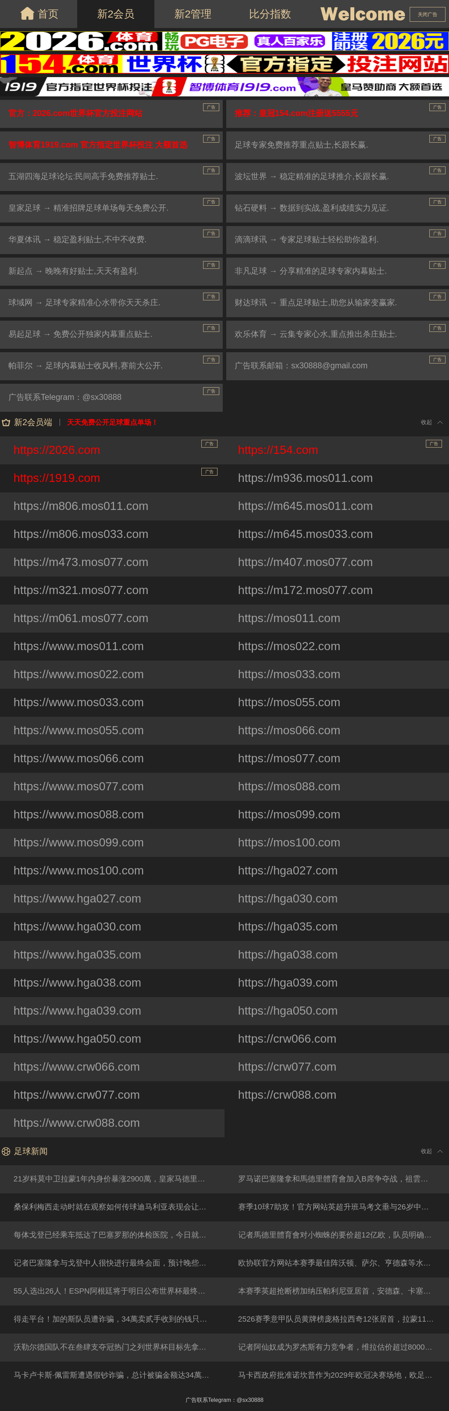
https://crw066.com (289, 1039)
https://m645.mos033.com (307, 534)
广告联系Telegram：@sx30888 (67, 397)
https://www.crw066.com (78, 1067)
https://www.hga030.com (79, 927)
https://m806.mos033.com (82, 534)
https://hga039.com (289, 983)
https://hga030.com (289, 899)
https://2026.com (115, 448)
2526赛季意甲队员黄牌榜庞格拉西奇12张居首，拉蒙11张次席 (344, 1319)
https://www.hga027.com (79, 899)
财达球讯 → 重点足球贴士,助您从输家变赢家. (319, 303)
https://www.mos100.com (80, 871)
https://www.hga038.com (79, 983)
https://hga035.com (289, 927)
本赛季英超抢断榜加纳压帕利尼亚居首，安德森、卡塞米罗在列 (344, 1291)
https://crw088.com (289, 1095)
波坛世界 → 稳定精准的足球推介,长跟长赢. (315, 177)
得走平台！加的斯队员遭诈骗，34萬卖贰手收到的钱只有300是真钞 (119, 1319)
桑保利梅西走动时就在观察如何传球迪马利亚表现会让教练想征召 (119, 1207)
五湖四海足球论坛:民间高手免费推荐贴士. (87, 177)
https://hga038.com (289, 955)
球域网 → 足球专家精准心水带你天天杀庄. (88, 303)
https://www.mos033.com (80, 702)
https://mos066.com (291, 730)
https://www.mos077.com (80, 786)
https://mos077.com (291, 758)
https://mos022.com (291, 646)
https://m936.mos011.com (307, 478)
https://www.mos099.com (80, 843)
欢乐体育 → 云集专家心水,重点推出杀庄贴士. (319, 334)
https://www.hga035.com (79, 955)
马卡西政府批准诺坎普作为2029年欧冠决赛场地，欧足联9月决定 (344, 1375)
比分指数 (270, 14)
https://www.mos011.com (80, 646)
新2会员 (116, 14)
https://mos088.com (291, 786)
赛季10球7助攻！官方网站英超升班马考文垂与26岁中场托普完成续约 (344, 1207)
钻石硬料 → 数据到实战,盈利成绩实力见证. (315, 208)
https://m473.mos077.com (82, 562)
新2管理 (193, 14)
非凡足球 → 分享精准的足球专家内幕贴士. (314, 271)
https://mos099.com (291, 815)
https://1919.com (115, 476)
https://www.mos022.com (80, 674)
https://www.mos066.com (80, 758)
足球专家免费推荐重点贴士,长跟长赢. (304, 145)
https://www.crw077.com (78, 1095)
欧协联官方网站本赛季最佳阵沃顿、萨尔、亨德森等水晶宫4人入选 (344, 1263)
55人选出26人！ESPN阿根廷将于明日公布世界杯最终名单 (114, 1291)
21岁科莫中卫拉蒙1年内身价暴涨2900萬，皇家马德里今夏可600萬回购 (119, 1179)
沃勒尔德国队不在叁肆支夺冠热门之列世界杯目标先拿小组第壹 (119, 1347)
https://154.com (340, 448)
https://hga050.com (289, 1011)
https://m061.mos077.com (82, 618)
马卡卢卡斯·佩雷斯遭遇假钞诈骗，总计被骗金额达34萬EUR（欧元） (119, 1375)
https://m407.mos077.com (307, 562)
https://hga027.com (289, 871)
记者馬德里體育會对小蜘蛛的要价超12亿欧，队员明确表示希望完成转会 (344, 1235)
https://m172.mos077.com (307, 590)
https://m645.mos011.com (307, 506)
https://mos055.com (291, 702)
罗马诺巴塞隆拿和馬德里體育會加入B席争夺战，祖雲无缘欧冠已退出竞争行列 (344, 1179)
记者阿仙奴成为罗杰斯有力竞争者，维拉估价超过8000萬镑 (340, 1347)
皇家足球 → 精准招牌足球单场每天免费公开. (92, 208)
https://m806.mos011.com (82, 506)
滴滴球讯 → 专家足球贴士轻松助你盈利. (310, 240)
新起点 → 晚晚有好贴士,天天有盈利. (77, 271)
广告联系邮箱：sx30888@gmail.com (304, 366)
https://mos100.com (291, 843)
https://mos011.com (291, 618)
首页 (39, 13)
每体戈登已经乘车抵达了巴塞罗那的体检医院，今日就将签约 (118, 1235)
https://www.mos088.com (80, 815)
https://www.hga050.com (79, 1039)
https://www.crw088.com (78, 1123)
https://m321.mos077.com (82, 590)
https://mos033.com (291, 674)
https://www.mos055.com (80, 730)
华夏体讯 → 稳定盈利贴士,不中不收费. (81, 240)
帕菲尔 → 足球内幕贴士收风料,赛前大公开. (89, 366)
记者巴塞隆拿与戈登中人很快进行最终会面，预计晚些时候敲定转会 (119, 1263)
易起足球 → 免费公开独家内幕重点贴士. (84, 334)
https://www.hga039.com (79, 1011)
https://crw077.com (289, 1067)
